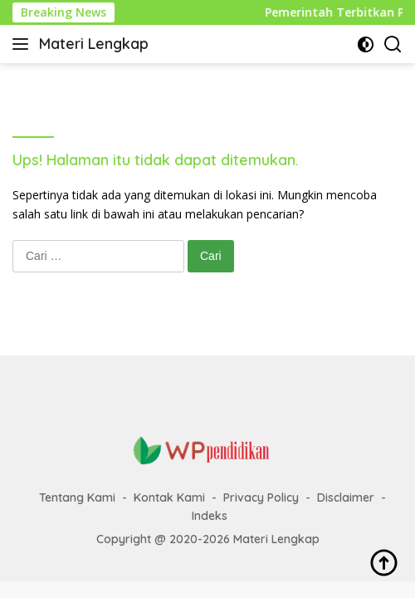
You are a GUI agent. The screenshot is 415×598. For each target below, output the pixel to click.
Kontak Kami (169, 497)
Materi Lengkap (94, 43)
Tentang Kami (77, 497)
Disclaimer (345, 497)
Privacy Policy (261, 497)
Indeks (209, 515)
